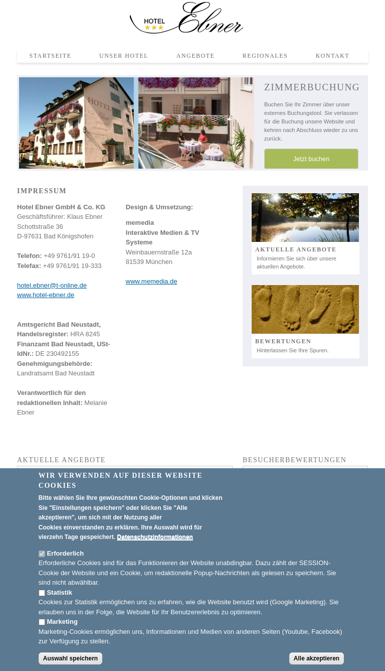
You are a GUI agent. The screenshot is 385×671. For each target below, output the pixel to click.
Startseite (51, 55)
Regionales (265, 55)
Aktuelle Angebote (296, 249)
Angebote (195, 55)
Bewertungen (283, 341)
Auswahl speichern (70, 658)
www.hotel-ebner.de (45, 295)
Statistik (59, 592)
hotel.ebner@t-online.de (52, 285)
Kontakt (333, 55)
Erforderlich (65, 553)
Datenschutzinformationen (155, 537)
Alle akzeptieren (316, 658)
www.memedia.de (151, 281)
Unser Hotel (123, 55)
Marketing (62, 622)
